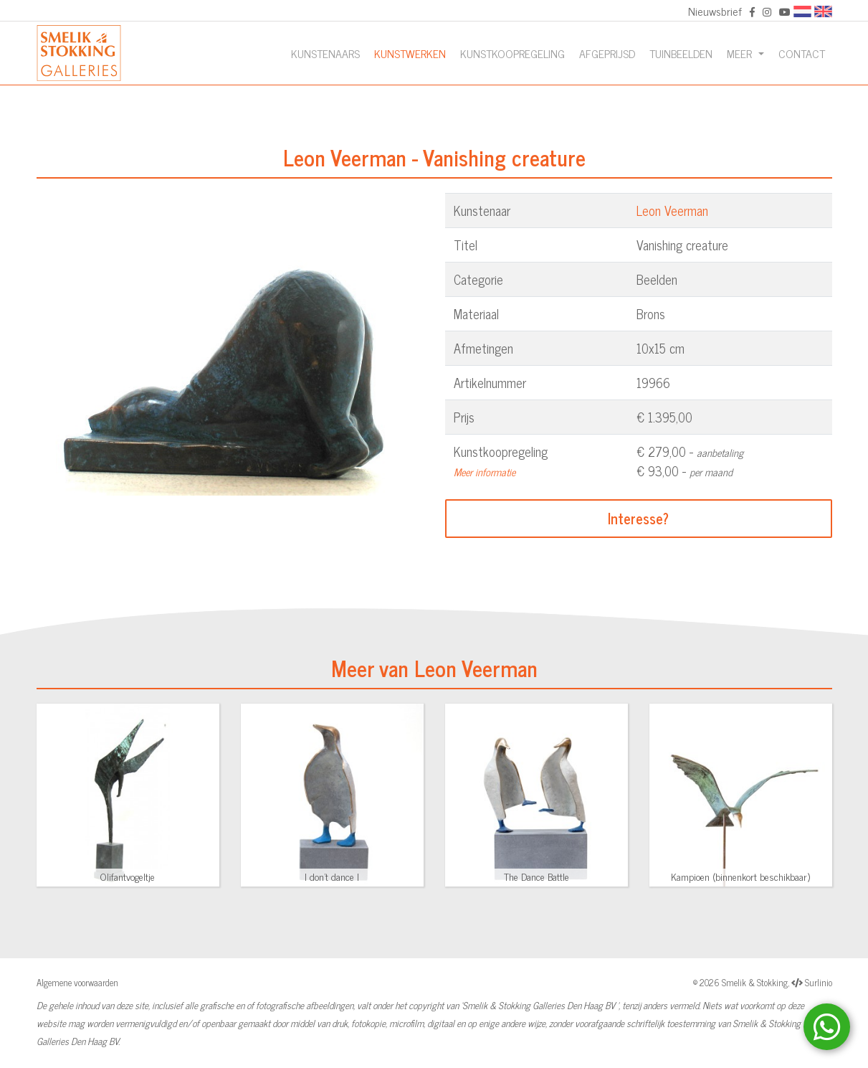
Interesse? (638, 518)
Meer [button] (741, 53)
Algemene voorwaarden (77, 982)
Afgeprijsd (607, 53)
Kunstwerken (410, 53)
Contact (801, 53)
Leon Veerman (672, 210)
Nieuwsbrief (715, 10)
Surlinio (818, 982)
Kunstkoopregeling (512, 53)
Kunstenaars (325, 53)
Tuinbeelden (680, 53)
